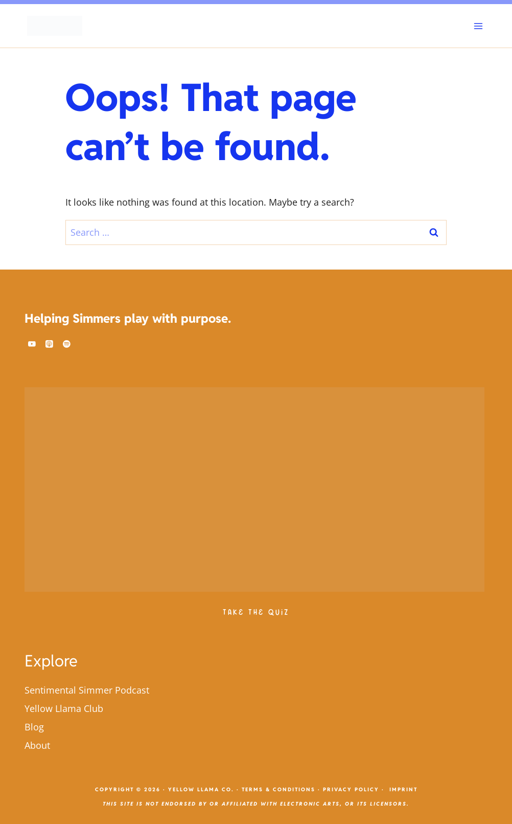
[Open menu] (478, 26)
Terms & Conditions (278, 789)
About (37, 745)
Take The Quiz (256, 612)
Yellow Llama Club (64, 708)
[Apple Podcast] (49, 344)
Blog (34, 727)
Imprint (403, 789)
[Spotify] (67, 344)
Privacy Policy (351, 789)
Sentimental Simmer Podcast (87, 690)
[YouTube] (32, 344)
